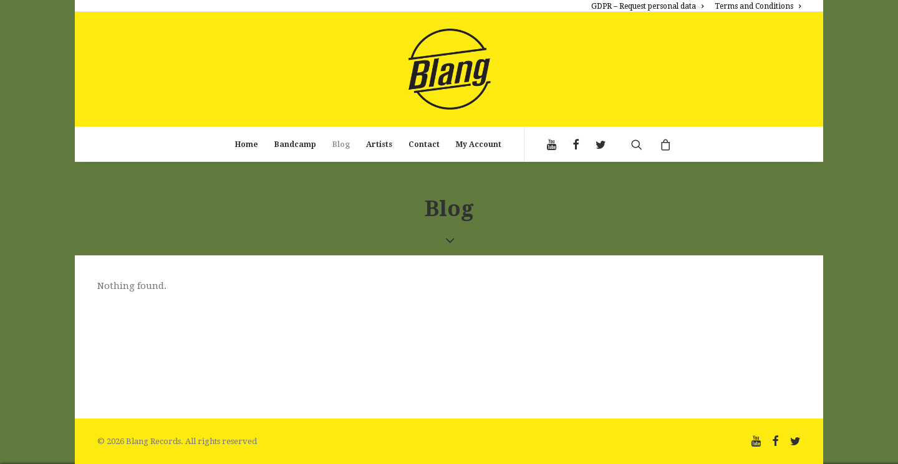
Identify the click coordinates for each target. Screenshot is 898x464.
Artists (379, 144)
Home (246, 144)
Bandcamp (295, 144)
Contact (424, 144)
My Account (478, 144)
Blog (341, 144)
